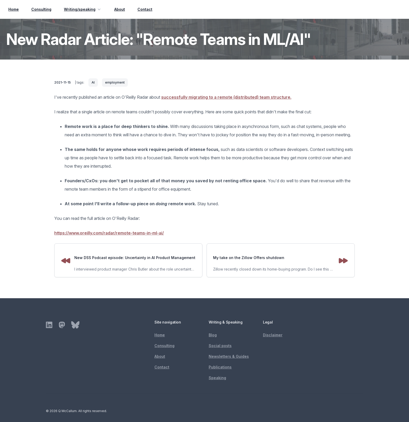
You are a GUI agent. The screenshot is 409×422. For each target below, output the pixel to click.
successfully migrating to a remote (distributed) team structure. (226, 97)
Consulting (41, 9)
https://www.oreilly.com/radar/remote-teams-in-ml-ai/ (109, 233)
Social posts (220, 345)
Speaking (217, 378)
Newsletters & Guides (229, 356)
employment (115, 82)
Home (13, 9)
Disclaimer (272, 335)
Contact (144, 9)
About (119, 9)
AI (93, 82)
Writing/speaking (83, 9)
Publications (220, 367)
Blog (213, 335)
